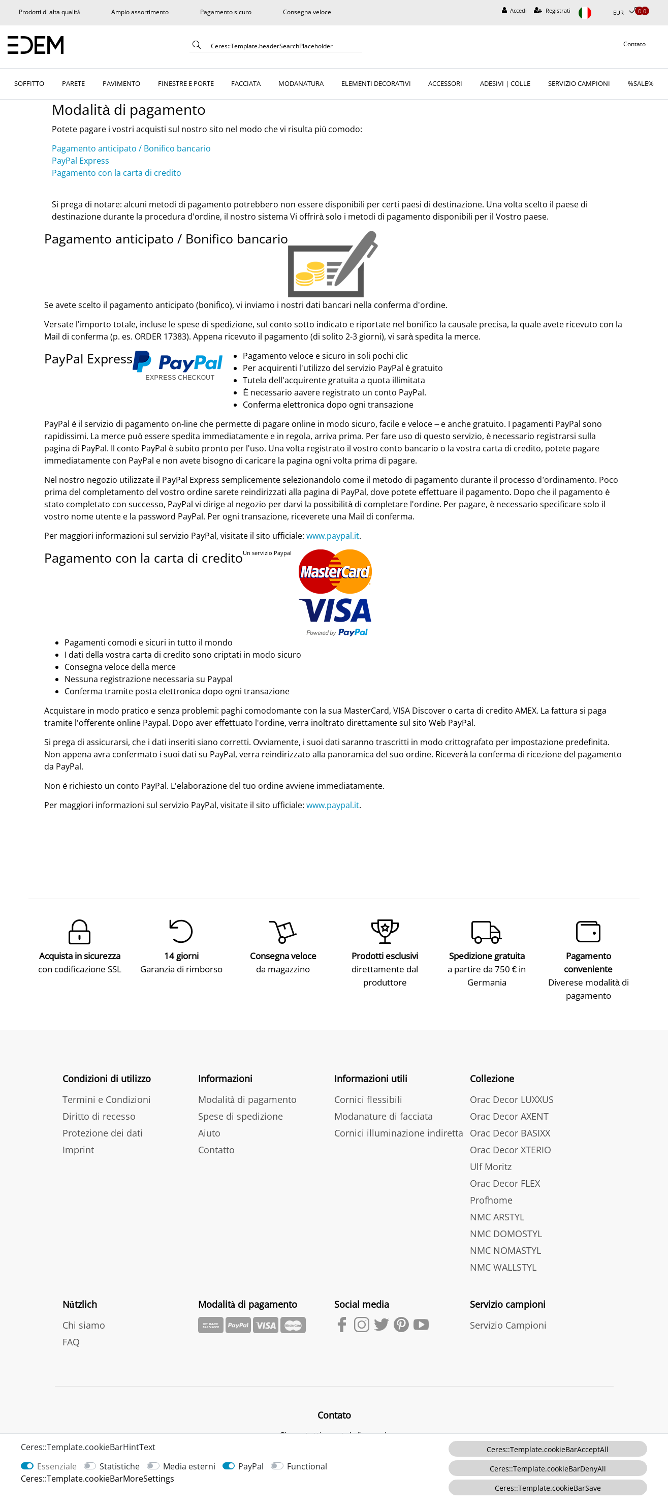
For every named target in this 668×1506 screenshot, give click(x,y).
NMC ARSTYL (497, 1210)
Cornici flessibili (368, 1092)
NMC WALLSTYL (503, 1260)
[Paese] (592, 13)
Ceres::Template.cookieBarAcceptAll (548, 1449)
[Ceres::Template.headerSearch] (196, 47)
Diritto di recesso (99, 1109)
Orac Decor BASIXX (510, 1126)
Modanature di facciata (383, 1109)
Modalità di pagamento (247, 1092)
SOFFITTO (29, 83)
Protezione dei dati (102, 1126)
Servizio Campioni (508, 1318)
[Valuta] (623, 13)
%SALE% (641, 83)
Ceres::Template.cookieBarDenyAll (548, 1468)
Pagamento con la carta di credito (116, 172)
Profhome (491, 1193)
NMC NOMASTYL (505, 1243)
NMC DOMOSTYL (506, 1226)
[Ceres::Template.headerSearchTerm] (283, 46)
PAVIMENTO (121, 83)
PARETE (73, 83)
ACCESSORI (445, 83)
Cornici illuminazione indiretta (398, 1126)
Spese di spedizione (240, 1109)
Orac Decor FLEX (505, 1176)
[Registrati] (552, 11)
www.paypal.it (332, 535)
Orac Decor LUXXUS (512, 1092)
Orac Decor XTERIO (510, 1142)
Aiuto (209, 1126)
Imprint (78, 1142)
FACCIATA (246, 83)
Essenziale (57, 1466)
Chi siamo (83, 1318)
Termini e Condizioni (106, 1092)
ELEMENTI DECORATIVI (376, 83)
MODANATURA (301, 83)
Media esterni (189, 1466)
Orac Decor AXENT (509, 1109)
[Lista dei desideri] (637, 11)
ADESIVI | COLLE (505, 83)
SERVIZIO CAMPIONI (579, 83)
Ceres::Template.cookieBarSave (548, 1488)
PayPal (251, 1466)
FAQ (71, 1335)
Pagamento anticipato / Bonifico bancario (131, 148)
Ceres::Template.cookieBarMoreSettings (97, 1478)
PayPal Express (80, 160)
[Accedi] (514, 11)
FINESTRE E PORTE (186, 83)
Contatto (216, 1142)
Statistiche (120, 1466)
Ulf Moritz (491, 1159)
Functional (307, 1466)
